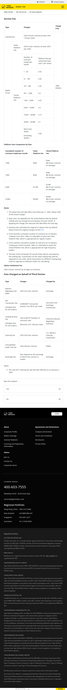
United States (59, 2)
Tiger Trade (15, 7)
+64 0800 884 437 (25, 513)
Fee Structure (21, 12)
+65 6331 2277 (24, 517)
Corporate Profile (10, 432)
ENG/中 (42, 2)
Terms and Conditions (43, 436)
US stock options (35, 12)
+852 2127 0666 (25, 509)
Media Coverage (10, 436)
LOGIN (57, 414)
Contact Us (8, 461)
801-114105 (50, 556)
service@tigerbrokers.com (14, 499)
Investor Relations (11, 440)
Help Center (8, 12)
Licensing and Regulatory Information (14, 445)
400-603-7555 (15, 487)
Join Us (6, 457)
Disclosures (39, 440)
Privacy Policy (40, 444)
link (42, 230)
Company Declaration (43, 432)
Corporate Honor (10, 465)
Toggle (62, 7)
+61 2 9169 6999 (25, 521)
